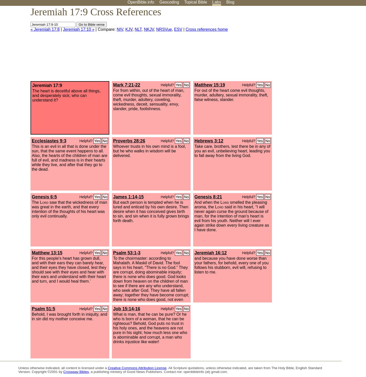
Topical (195, 2)
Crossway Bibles (76, 372)
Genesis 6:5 (44, 196)
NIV (120, 29)
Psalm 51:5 (43, 308)
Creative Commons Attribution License (137, 368)
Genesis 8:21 (208, 196)
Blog (230, 2)
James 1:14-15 (128, 196)
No (186, 85)
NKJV (149, 29)
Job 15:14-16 (126, 308)
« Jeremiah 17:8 (45, 29)
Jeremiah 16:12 (210, 252)
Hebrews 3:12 (208, 140)
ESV (178, 29)
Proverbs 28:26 (129, 140)
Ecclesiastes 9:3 (49, 140)
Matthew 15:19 (209, 85)
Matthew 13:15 (47, 252)
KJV (128, 29)
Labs (216, 2)
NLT (138, 29)
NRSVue (164, 29)
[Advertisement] (314, 45)
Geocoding (169, 2)
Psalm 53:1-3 (127, 252)
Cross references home (207, 29)
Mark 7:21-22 (126, 85)
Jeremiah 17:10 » (79, 29)
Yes (178, 85)
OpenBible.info (141, 2)
